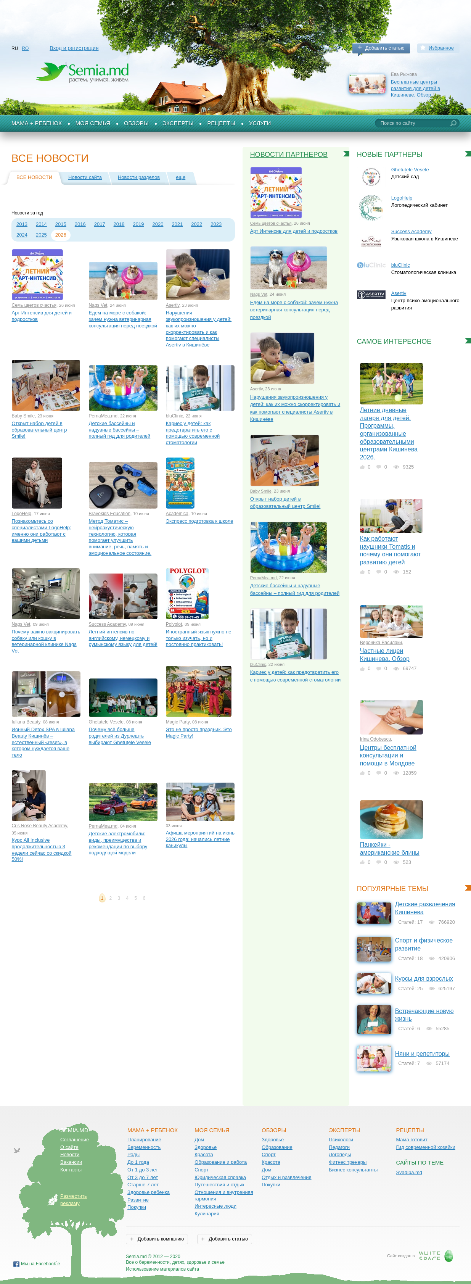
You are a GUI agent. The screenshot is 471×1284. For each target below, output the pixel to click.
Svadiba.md (409, 1172)
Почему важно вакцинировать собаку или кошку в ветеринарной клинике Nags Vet (46, 641)
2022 (196, 224)
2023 (216, 224)
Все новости (34, 177)
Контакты (71, 1170)
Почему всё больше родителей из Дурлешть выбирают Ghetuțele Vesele (120, 736)
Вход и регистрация (74, 48)
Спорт (202, 1170)
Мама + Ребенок (36, 123)
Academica (177, 513)
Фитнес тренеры (348, 1162)
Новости (69, 1154)
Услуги (260, 123)
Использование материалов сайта (162, 1269)
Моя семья (93, 123)
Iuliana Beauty (26, 722)
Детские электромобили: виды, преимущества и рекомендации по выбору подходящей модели (118, 843)
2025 (41, 235)
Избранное (441, 48)
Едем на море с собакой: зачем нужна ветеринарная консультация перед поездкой (123, 319)
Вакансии (71, 1162)
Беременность (144, 1147)
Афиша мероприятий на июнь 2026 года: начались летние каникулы (200, 839)
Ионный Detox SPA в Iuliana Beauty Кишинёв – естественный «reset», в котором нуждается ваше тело (43, 742)
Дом (199, 1139)
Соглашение (74, 1139)
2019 (138, 224)
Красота (204, 1154)
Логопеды (340, 1154)
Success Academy (107, 624)
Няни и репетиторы (422, 1053)
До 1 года (138, 1162)
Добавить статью (385, 48)
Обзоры (136, 123)
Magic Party (178, 722)
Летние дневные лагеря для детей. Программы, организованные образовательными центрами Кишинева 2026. (389, 433)
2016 (80, 224)
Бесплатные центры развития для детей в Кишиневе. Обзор (415, 88)
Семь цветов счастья (34, 305)
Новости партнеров (289, 154)
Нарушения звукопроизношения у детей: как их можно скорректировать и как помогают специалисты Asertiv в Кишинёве (198, 329)
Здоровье (206, 1147)
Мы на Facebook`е (40, 1263)
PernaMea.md (103, 416)
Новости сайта (85, 177)
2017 (99, 224)
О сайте (69, 1147)
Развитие (138, 1200)
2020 (157, 224)
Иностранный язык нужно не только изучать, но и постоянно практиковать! (198, 638)
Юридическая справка (220, 1177)
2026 (60, 235)
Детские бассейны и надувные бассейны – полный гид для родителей (120, 429)
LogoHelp (21, 513)
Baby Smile (23, 416)
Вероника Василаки (381, 642)
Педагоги (339, 1147)
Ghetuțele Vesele (106, 722)
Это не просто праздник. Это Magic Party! (199, 733)
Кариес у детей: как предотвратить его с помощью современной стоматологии (193, 432)
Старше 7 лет (143, 1184)
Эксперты (178, 123)
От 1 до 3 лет (142, 1170)
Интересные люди (215, 1206)
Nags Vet (98, 305)
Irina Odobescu (375, 739)
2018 (119, 224)
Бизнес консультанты (353, 1170)
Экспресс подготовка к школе (199, 521)
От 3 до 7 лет (142, 1177)
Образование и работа (221, 1162)
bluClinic (174, 416)
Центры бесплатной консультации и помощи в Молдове (388, 755)
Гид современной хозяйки (425, 1147)
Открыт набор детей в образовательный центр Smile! (39, 429)
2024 (21, 235)
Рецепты (221, 123)
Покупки (136, 1207)
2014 (41, 224)
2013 (21, 224)
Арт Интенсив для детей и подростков (42, 316)
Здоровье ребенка (148, 1192)
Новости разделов (139, 177)
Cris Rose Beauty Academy (39, 825)
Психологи (341, 1139)
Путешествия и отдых (219, 1184)
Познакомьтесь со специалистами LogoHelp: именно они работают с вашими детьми (41, 530)
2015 (60, 224)
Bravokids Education (109, 513)
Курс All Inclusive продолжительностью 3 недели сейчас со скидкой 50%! (42, 849)
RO (25, 48)
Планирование (144, 1139)
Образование (277, 1147)
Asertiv (173, 305)
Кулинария (207, 1213)
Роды (133, 1154)
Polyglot (174, 624)
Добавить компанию (160, 1239)
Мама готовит (412, 1139)
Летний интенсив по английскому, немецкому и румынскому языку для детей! (123, 638)
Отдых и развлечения (286, 1177)
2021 (177, 224)
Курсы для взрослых (424, 978)
